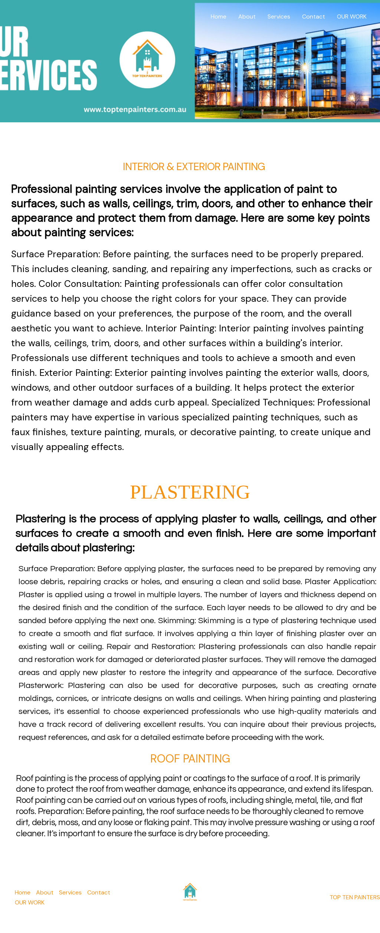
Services (279, 16)
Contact (313, 16)
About (247, 16)
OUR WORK (352, 16)
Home (218, 16)
